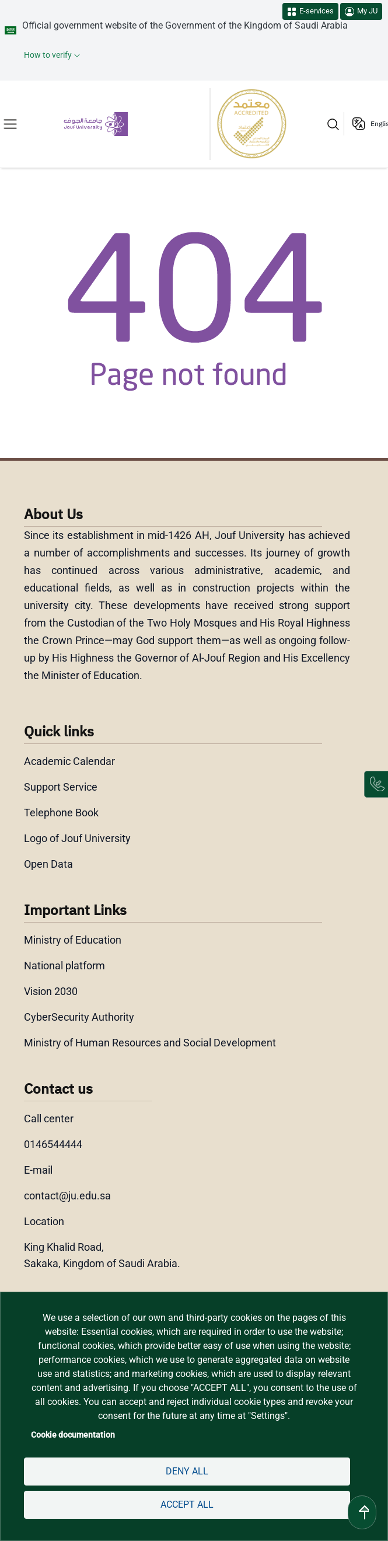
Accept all (187, 1504)
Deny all (187, 1471)
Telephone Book (61, 812)
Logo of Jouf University (78, 838)
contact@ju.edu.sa (67, 1195)
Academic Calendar (69, 761)
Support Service (61, 787)
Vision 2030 (51, 991)
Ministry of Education (73, 940)
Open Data (48, 864)
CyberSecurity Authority (78, 1017)
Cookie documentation (71, 1434)
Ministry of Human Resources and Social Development (150, 1042)
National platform (65, 965)
